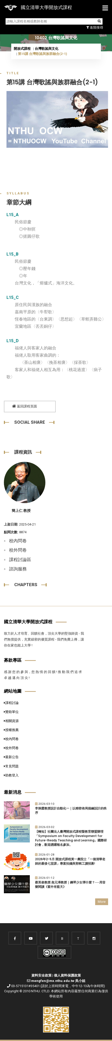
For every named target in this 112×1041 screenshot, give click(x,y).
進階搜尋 (94, 27)
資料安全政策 (41, 975)
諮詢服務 (18, 568)
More (102, 902)
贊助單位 (11, 712)
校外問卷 (18, 550)
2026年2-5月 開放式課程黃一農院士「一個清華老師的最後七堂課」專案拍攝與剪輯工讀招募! (70, 861)
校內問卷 (18, 540)
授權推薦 (11, 730)
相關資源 (11, 721)
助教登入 (11, 775)
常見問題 (11, 766)
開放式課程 (22, 49)
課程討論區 (20, 559)
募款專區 (13, 660)
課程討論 (11, 703)
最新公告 (11, 757)
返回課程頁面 (24, 406)
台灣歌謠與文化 (46, 49)
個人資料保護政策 (67, 975)
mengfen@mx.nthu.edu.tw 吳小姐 (58, 981)
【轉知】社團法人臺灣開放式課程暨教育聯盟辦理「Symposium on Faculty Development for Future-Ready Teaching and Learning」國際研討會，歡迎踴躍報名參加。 (71, 838)
